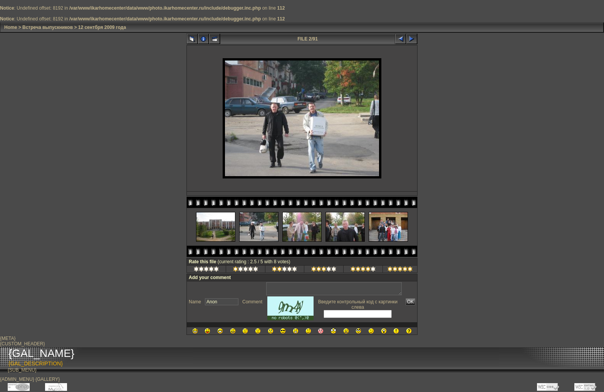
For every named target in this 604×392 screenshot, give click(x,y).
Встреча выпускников (47, 27)
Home (10, 27)
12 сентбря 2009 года (102, 27)
